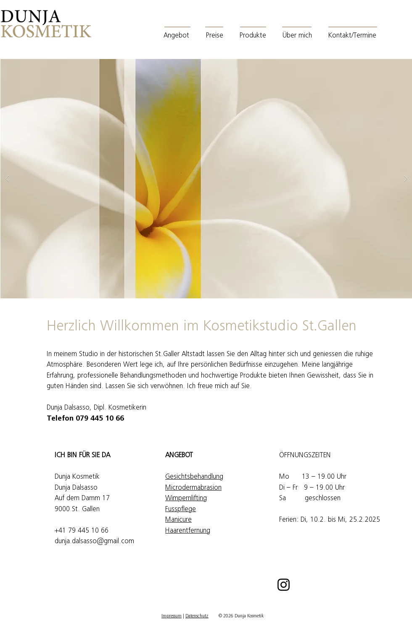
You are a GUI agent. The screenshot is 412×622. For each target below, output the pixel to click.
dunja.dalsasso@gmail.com (94, 541)
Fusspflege (180, 509)
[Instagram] (283, 584)
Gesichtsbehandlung (194, 477)
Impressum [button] (171, 616)
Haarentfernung (187, 531)
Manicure (178, 520)
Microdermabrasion (193, 488)
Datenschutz (197, 616)
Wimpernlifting (186, 498)
